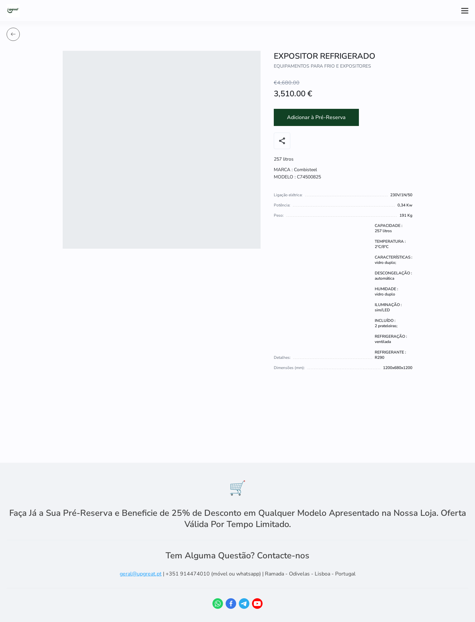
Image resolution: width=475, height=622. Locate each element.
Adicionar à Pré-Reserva (316, 117)
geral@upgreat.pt (141, 573)
